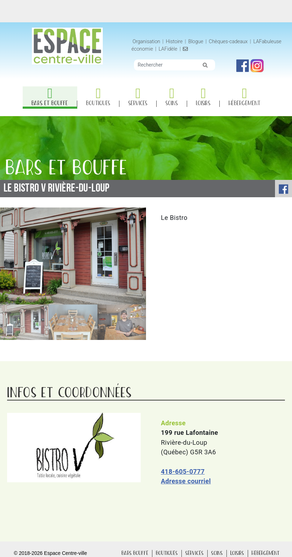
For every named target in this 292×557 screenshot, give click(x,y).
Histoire (175, 41)
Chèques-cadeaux (228, 41)
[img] (205, 65)
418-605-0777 (182, 471)
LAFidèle (168, 49)
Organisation (146, 41)
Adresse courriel (186, 481)
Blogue (195, 41)
